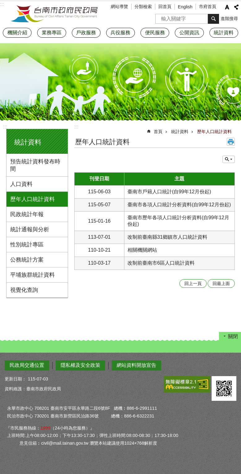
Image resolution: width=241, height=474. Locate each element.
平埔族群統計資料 (32, 275)
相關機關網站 (142, 250)
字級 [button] (227, 7)
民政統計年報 (27, 214)
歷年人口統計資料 (32, 199)
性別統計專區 (27, 244)
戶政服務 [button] (86, 32)
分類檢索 (143, 6)
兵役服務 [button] (120, 32)
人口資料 (21, 184)
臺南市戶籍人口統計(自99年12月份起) (169, 191)
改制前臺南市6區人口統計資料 (161, 263)
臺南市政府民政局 (54, 14)
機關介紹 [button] (17, 32)
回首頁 (164, 6)
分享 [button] (236, 7)
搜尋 (160, 16)
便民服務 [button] (155, 32)
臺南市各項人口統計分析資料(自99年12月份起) (179, 204)
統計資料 (27, 142)
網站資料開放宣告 (136, 365)
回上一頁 (193, 283)
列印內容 (231, 142)
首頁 (158, 131)
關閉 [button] (233, 336)
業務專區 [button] (52, 32)
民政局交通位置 (27, 365)
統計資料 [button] (224, 32)
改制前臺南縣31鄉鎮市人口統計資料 (167, 237)
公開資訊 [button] (189, 32)
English (185, 6)
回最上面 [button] (221, 283)
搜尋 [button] (213, 19)
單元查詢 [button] (228, 159)
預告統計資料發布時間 (35, 165)
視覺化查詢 (24, 290)
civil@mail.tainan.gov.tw (64, 443)
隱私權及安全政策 (80, 365)
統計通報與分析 (29, 229)
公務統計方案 (27, 260)
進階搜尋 (229, 18)
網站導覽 (119, 6)
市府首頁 (207, 6)
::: (5, 126)
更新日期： (15, 378)
